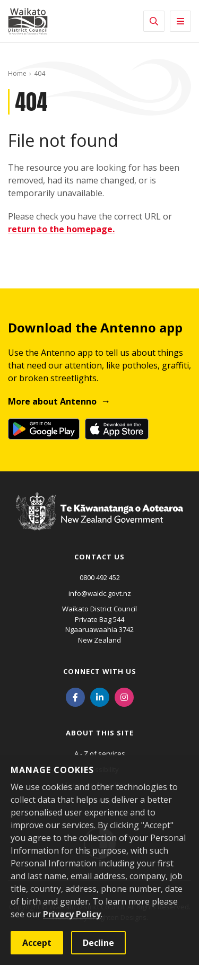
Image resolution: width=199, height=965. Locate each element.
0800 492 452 (100, 577)
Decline (98, 943)
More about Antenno (52, 401)
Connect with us (99, 671)
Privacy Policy (72, 914)
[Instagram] (124, 696)
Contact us (99, 557)
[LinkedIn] (99, 696)
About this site (100, 733)
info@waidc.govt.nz (99, 593)
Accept (36, 943)
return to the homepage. (61, 229)
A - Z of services (99, 753)
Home (17, 73)
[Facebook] (75, 696)
